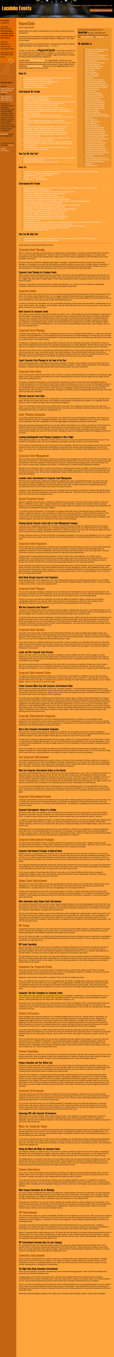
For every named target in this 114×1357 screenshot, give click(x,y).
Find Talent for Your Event (101, 10)
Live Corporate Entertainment (96, 158)
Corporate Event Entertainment (97, 139)
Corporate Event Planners (95, 144)
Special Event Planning (94, 95)
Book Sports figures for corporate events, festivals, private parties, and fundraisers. (54, 226)
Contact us (100, 37)
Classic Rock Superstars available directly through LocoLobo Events (49, 102)
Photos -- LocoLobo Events (34, 85)
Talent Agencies (91, 120)
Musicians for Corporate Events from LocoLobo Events (44, 107)
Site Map (3, 148)
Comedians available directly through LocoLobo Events (44, 104)
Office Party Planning (93, 93)
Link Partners (5, 150)
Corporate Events (91, 53)
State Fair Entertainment (94, 101)
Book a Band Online (92, 122)
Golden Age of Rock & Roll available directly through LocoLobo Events (50, 209)
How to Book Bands (92, 68)
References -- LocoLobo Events (35, 87)
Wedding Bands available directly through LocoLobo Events (46, 132)
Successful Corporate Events (96, 150)
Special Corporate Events (94, 106)
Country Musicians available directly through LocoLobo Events (47, 109)
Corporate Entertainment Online (97, 152)
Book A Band (90, 70)
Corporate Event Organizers (95, 143)
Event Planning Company (94, 63)
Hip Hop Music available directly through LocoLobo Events (45, 126)
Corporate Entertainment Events (97, 160)
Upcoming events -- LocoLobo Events (38, 83)
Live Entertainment (92, 74)
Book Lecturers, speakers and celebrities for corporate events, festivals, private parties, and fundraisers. (47, 139)
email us (10, 145)
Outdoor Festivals (91, 76)
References (5, 44)
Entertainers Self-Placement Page (7, 54)
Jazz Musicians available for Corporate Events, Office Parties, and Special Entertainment (57, 201)
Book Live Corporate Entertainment (37, 100)
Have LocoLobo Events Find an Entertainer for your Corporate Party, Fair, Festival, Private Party (59, 238)
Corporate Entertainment (6, 28)
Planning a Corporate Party (95, 82)
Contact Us (5, 23)
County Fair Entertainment (95, 57)
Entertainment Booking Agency (96, 49)
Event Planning (91, 61)
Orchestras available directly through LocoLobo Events (44, 130)
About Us (4, 42)
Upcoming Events (7, 49)
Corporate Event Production (95, 84)
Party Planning (90, 91)
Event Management (92, 65)
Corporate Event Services (95, 146)
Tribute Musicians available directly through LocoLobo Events (46, 147)
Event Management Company (96, 87)
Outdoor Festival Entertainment (97, 59)
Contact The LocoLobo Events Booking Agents (41, 82)
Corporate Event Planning (95, 103)
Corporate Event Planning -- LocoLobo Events (41, 162)
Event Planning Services (94, 97)
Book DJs (89, 118)
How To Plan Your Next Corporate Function (7, 90)
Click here (4, 134)
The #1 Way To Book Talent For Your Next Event (7, 98)
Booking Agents (91, 72)
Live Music (89, 78)
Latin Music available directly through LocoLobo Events (44, 128)
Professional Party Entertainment (97, 116)
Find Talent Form (87, 37)
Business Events (91, 165)
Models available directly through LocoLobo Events (43, 115)
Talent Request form (37, 60)
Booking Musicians (92, 89)
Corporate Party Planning (94, 105)
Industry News (6, 46)
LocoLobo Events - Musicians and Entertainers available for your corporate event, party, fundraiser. (48, 97)
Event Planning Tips (92, 99)
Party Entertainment (92, 112)
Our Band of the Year (32, 136)
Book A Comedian (92, 110)
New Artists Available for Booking (36, 149)
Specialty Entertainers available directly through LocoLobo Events (48, 142)
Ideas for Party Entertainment (96, 114)
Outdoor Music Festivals (94, 80)
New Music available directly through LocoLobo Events (44, 121)
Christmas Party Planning (94, 108)
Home (3, 57)
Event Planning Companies (95, 131)
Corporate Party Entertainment (96, 85)
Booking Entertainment (93, 66)
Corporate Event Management (96, 55)
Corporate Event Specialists (95, 148)
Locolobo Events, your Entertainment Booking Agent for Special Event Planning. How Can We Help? (47, 79)
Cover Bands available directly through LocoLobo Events (45, 134)
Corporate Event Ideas (93, 141)
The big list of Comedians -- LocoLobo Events (41, 106)
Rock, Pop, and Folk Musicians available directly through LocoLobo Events (51, 205)
